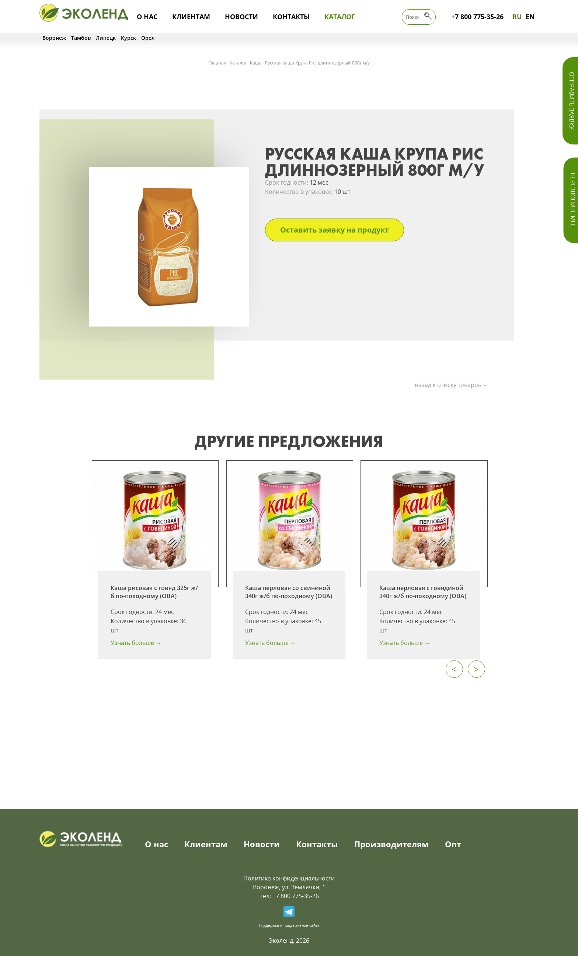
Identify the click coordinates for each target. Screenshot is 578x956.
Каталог (339, 16)
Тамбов (81, 37)
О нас (147, 16)
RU (517, 16)
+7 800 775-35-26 (477, 16)
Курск (128, 37)
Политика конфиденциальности (289, 878)
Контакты (291, 16)
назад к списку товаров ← (452, 385)
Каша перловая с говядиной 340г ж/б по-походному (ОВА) (422, 592)
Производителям (391, 843)
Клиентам (191, 16)
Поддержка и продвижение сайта (289, 925)
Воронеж (54, 37)
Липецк (106, 37)
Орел (148, 37)
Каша (256, 63)
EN (530, 16)
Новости (241, 16)
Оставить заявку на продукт (334, 230)
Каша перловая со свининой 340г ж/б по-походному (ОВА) (288, 592)
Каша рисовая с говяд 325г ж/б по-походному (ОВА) (154, 592)
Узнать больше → (136, 643)
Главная (217, 63)
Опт (453, 843)
